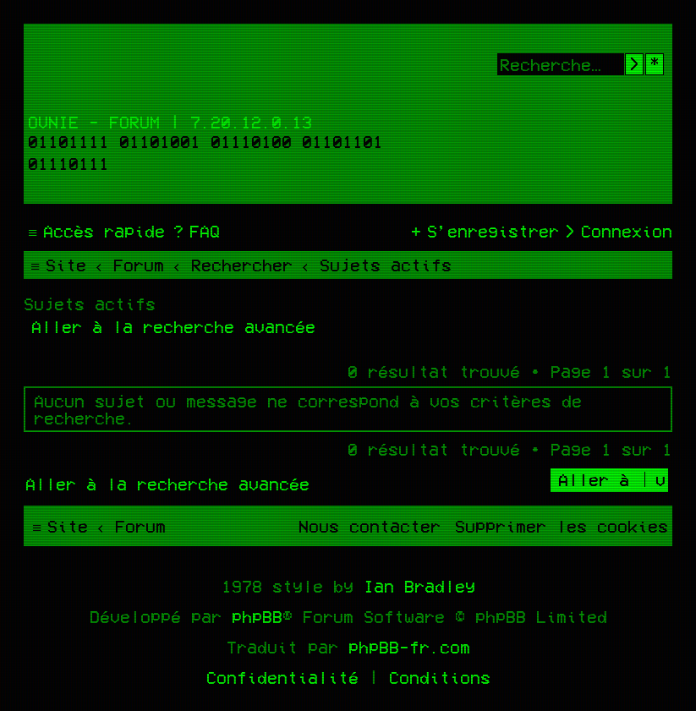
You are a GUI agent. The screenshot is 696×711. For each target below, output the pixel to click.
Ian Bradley (419, 585)
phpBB (257, 616)
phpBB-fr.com (409, 646)
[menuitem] (194, 230)
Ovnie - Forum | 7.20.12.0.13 (170, 121)
